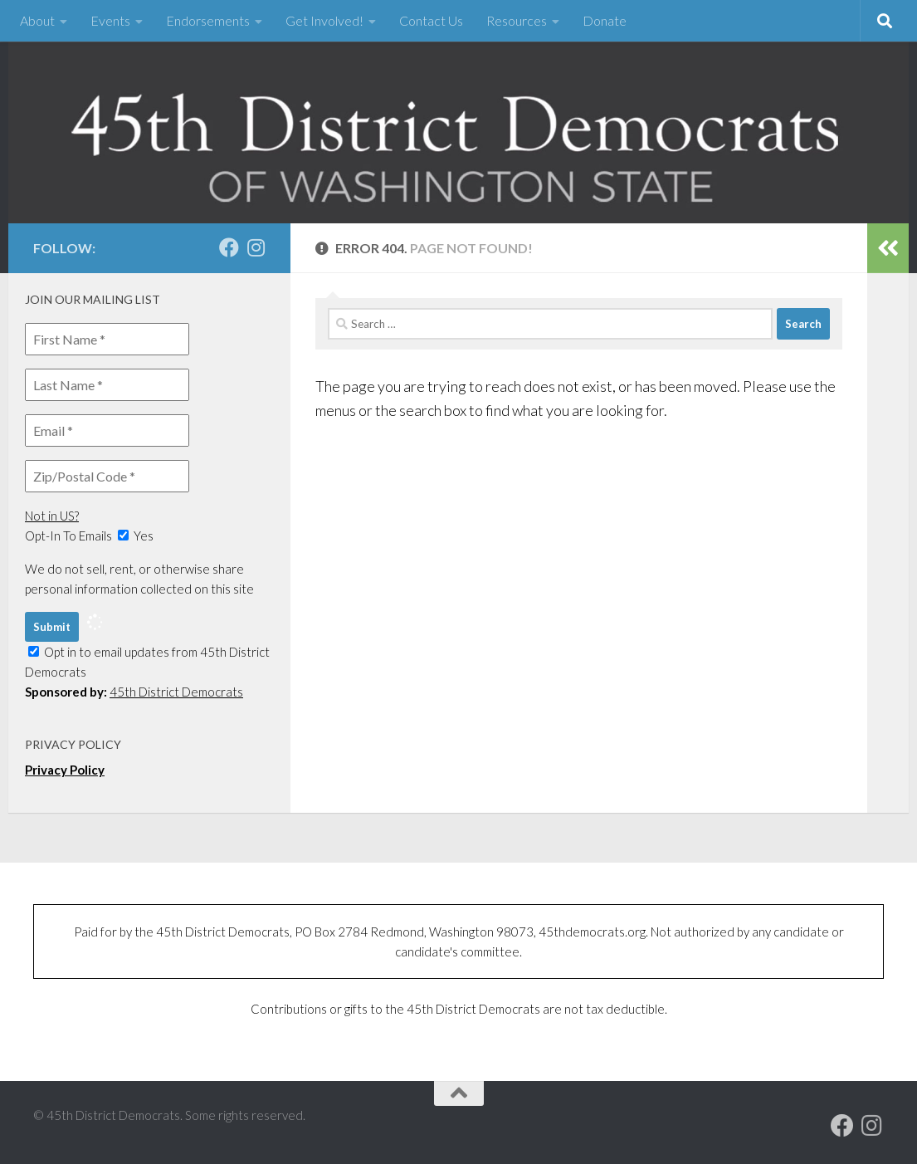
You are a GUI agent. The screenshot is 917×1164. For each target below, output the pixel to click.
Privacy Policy (65, 769)
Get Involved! (324, 20)
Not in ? (52, 515)
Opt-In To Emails (68, 535)
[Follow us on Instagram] (256, 247)
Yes (136, 535)
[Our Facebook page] (229, 247)
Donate (605, 20)
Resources (516, 20)
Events (110, 20)
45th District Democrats (176, 691)
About (37, 20)
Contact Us (431, 20)
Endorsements (208, 20)
